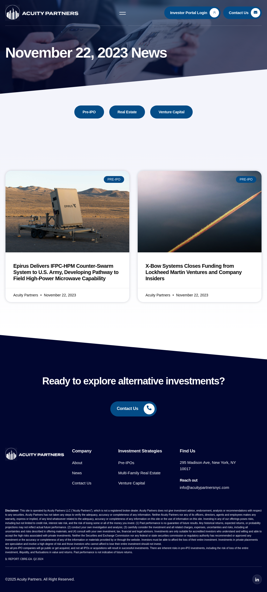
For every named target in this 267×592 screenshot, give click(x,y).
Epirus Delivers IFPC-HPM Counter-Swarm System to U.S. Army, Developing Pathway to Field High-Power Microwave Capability (66, 272)
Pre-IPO (88, 112)
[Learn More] (192, 13)
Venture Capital (172, 112)
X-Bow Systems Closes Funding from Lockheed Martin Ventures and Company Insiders (193, 272)
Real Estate (127, 112)
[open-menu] (122, 13)
